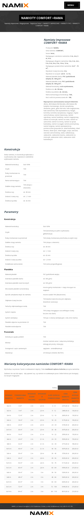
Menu (70, 5)
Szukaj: (66, 388)
